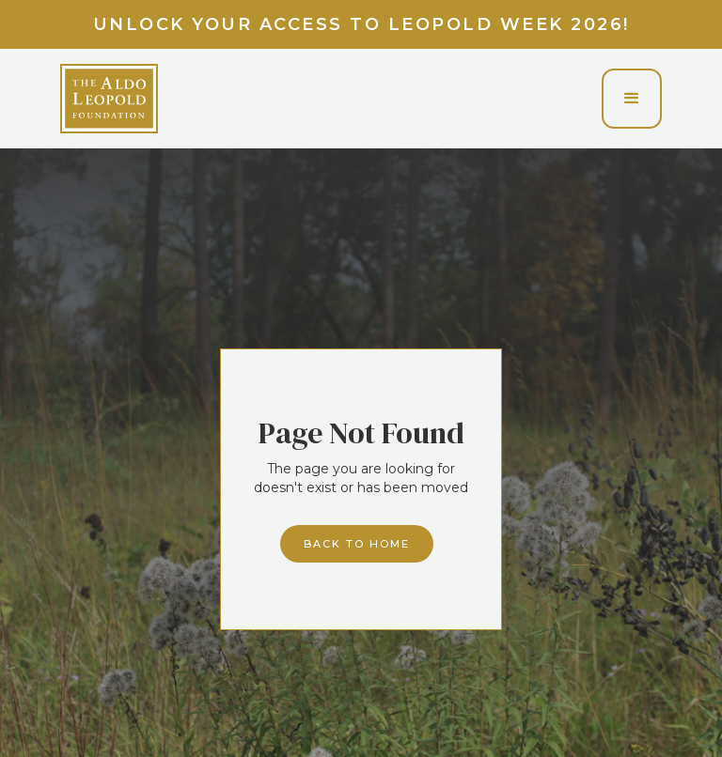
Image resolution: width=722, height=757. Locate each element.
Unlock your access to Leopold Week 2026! (361, 24)
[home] (109, 98)
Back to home (357, 543)
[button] (632, 99)
